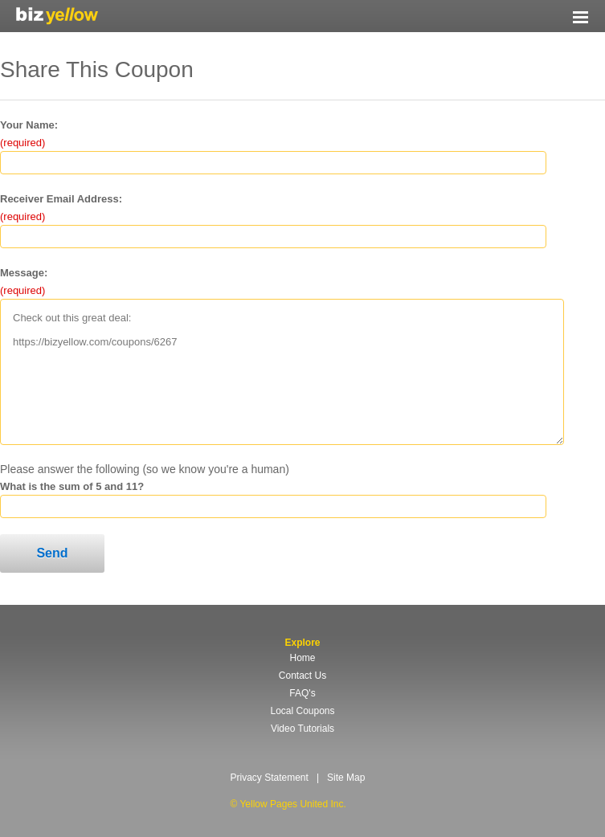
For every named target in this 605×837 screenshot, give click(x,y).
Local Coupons (302, 711)
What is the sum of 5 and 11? (72, 486)
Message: (23, 273)
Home (302, 657)
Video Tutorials (302, 728)
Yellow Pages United (57, 16)
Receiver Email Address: (61, 199)
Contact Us (302, 675)
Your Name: (29, 125)
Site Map (346, 777)
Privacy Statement (270, 777)
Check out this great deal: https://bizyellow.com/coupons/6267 (282, 372)
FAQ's (302, 693)
